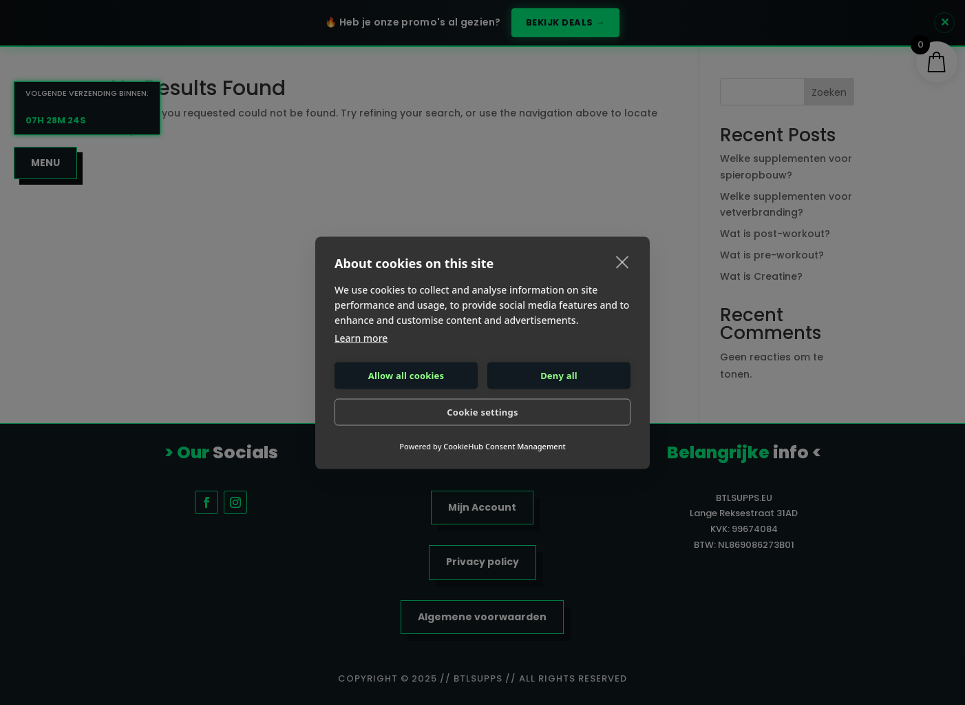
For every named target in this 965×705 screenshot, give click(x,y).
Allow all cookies (406, 375)
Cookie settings (482, 412)
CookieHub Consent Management (504, 445)
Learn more (361, 337)
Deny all (558, 375)
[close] (622, 261)
